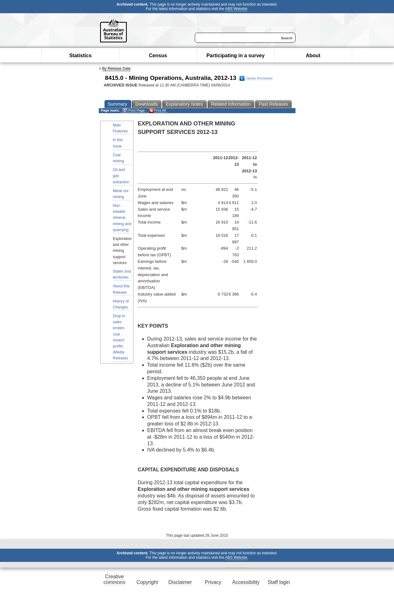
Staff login (278, 582)
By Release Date (116, 68)
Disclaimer (180, 582)
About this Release (121, 289)
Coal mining (118, 158)
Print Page (133, 110)
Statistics (80, 55)
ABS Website (236, 9)
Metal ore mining (121, 194)
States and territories (122, 274)
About (313, 55)
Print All (157, 110)
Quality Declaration (256, 78)
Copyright (147, 582)
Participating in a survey (235, 55)
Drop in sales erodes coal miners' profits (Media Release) (120, 337)
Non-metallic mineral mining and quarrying (122, 217)
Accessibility (246, 582)
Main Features (120, 128)
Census (158, 55)
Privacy (213, 582)
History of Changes (121, 304)
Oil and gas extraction (121, 176)
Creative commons (114, 579)
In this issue (118, 143)
